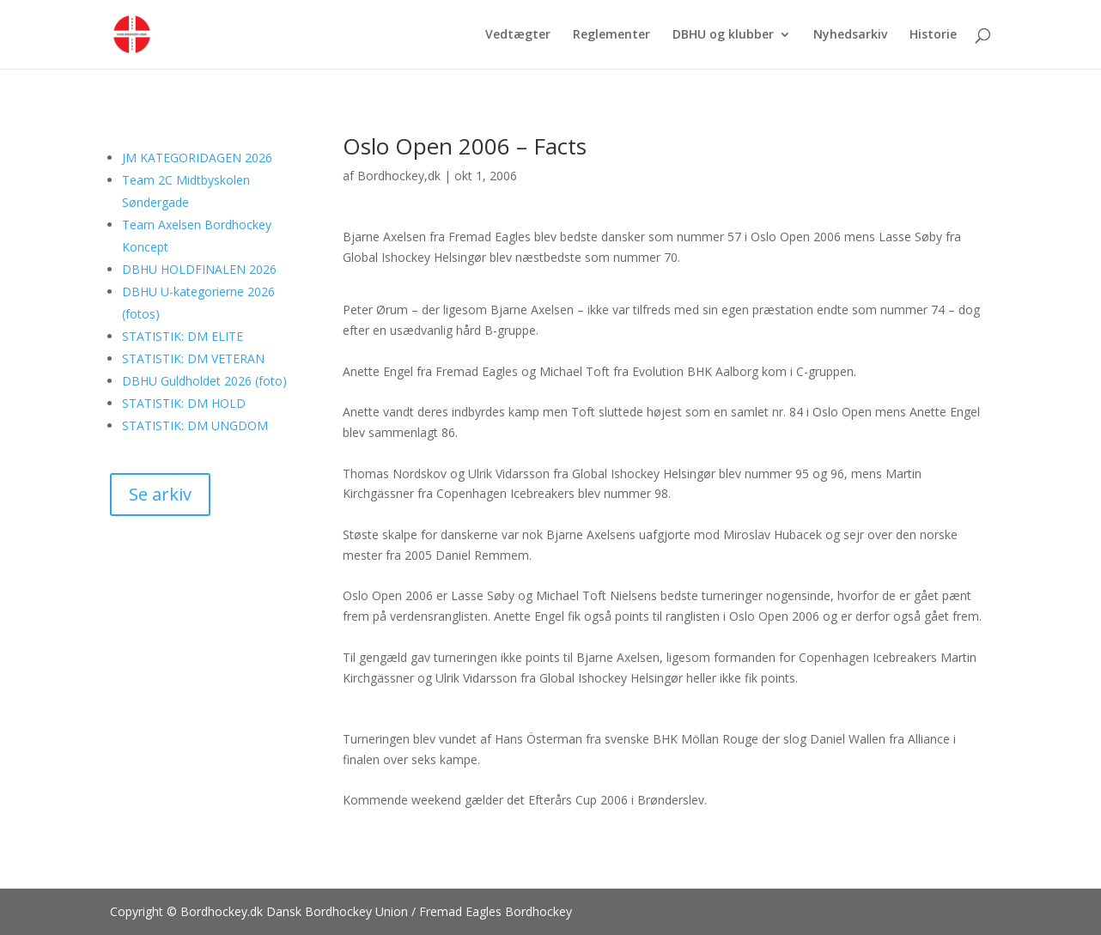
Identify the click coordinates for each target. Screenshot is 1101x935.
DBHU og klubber (723, 35)
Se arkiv (160, 494)
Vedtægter (517, 35)
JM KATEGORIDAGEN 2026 (197, 157)
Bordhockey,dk (399, 175)
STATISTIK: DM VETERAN (193, 358)
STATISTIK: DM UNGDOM (195, 425)
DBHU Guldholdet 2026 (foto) (204, 381)
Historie (933, 35)
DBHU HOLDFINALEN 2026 (199, 269)
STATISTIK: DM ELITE (182, 336)
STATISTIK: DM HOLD (184, 403)
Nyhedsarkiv (850, 35)
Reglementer (611, 35)
